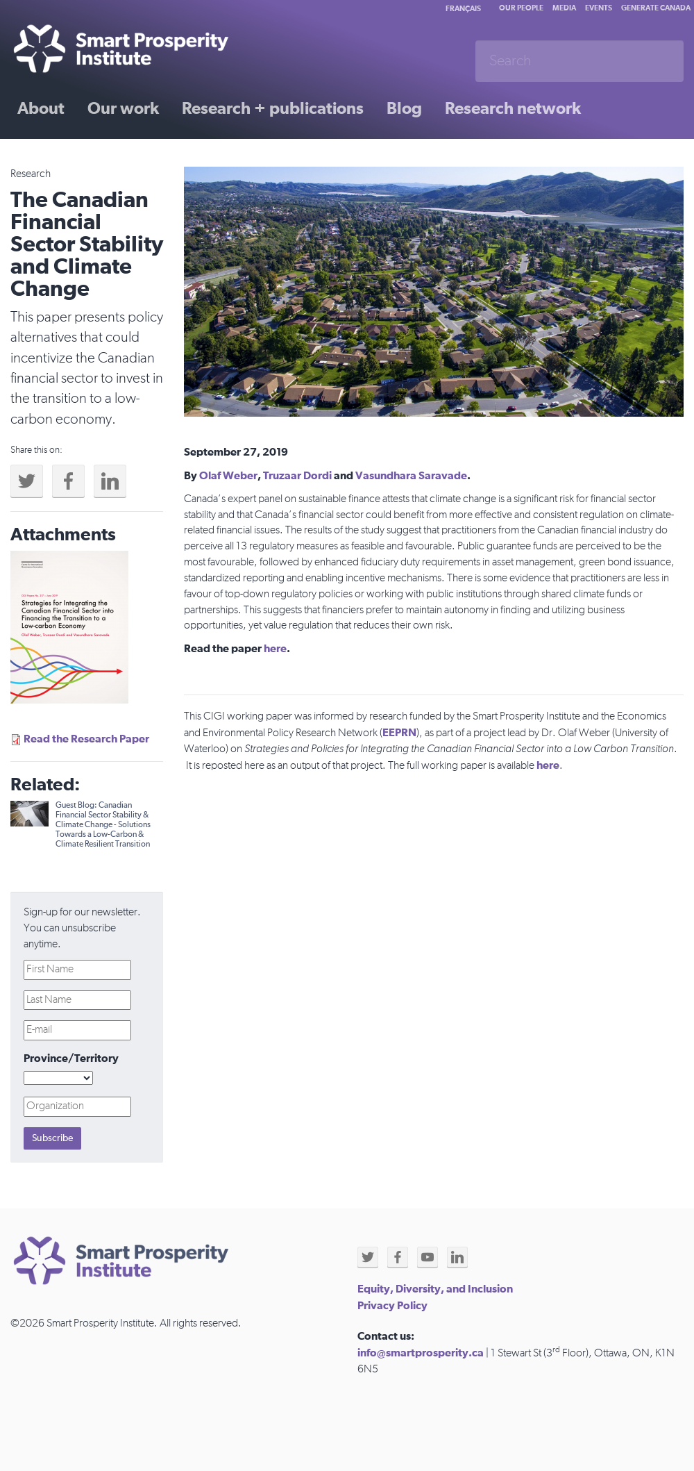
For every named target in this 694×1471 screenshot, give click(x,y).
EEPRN (399, 732)
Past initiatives (72, 157)
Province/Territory (71, 1058)
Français (463, 9)
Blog (404, 109)
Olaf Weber (228, 475)
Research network (513, 109)
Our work (123, 109)
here (275, 648)
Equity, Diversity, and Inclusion (435, 1289)
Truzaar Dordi (297, 475)
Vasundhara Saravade (411, 475)
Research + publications (273, 109)
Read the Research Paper (86, 739)
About (41, 109)
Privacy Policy (392, 1305)
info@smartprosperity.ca (420, 1352)
